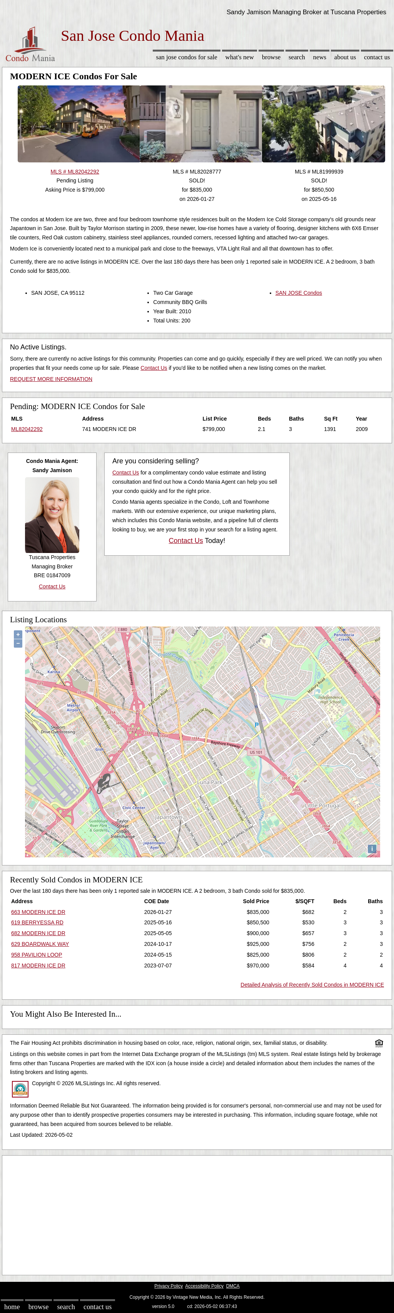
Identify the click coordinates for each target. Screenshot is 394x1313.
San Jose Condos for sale (186, 57)
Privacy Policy (168, 1286)
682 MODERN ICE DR (38, 933)
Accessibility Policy (204, 1286)
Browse (271, 57)
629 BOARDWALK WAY (40, 944)
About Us (345, 57)
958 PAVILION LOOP (36, 955)
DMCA (233, 1286)
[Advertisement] (197, 1213)
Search (297, 57)
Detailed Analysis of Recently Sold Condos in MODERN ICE (312, 985)
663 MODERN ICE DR (38, 912)
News (320, 57)
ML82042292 (27, 429)
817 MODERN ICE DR (38, 965)
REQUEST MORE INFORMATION (51, 379)
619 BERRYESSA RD (37, 922)
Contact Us (377, 57)
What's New (239, 57)
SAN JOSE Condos (298, 293)
